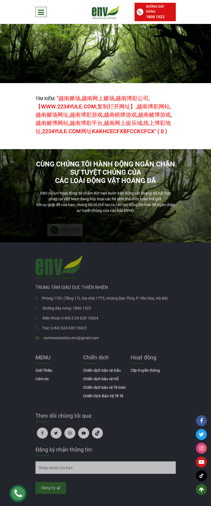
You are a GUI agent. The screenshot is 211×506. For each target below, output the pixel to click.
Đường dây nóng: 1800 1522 (67, 309)
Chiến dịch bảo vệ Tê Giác (104, 387)
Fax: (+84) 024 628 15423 (65, 329)
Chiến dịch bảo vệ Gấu (102, 370)
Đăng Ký (50, 489)
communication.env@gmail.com (71, 339)
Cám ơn (42, 379)
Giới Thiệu (43, 370)
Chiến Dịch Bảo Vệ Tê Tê (103, 396)
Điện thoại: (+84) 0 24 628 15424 (70, 319)
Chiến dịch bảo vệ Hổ (101, 379)
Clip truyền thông (145, 370)
